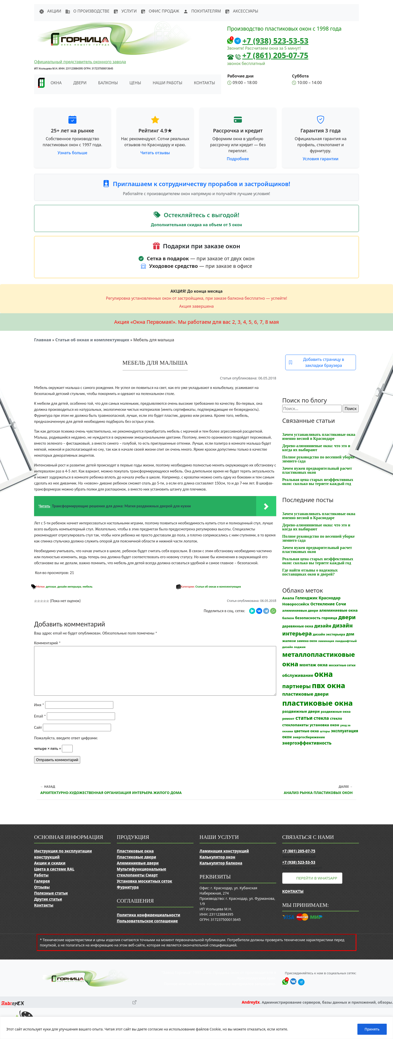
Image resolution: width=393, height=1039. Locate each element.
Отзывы (42, 887)
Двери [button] (79, 83)
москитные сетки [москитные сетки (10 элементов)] (342, 665)
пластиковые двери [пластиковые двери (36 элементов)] (305, 694)
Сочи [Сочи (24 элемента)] (341, 604)
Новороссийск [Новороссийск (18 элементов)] (295, 603)
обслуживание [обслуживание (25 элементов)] (297, 675)
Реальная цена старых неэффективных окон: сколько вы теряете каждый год (317, 481)
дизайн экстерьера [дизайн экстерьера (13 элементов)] (329, 634)
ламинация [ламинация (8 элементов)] (326, 641)
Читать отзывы (155, 152)
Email (40, 716)
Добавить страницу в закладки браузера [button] (316, 362)
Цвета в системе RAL (54, 868)
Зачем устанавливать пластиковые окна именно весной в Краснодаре (318, 436)
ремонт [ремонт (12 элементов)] (288, 718)
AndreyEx (251, 1002)
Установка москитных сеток (144, 881)
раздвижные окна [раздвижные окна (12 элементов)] (336, 711)
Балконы (108, 83)
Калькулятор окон (217, 856)
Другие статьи (48, 899)
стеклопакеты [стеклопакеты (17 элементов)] (295, 725)
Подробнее (238, 159)
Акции (50, 11)
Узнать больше (72, 152)
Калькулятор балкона (221, 862)
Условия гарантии (320, 159)
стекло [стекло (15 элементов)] (336, 718)
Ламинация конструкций (224, 850)
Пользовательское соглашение (147, 920)
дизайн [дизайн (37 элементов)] (322, 626)
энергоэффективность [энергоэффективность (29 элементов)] (307, 743)
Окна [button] (56, 83)
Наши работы (167, 83)
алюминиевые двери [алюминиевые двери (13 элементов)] (300, 610)
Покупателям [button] (202, 11)
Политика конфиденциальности (148, 914)
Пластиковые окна (135, 850)
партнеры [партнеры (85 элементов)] (296, 686)
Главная (42, 340)
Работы (41, 874)
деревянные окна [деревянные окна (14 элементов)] (297, 626)
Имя (39, 704)
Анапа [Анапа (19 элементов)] (288, 597)
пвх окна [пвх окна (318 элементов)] (328, 685)
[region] (196, 1028)
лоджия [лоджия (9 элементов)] (300, 647)
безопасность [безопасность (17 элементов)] (307, 617)
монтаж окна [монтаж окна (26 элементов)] (314, 665)
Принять (372, 1029)
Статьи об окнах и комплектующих (92, 340)
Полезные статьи (51, 893)
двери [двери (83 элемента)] (347, 617)
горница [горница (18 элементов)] (329, 617)
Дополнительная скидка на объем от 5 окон (196, 224)
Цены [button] (135, 83)
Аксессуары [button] (241, 11)
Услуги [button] (125, 11)
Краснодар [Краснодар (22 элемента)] (329, 598)
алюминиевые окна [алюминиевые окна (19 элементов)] (338, 610)
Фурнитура (128, 887)
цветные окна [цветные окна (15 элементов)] (306, 731)
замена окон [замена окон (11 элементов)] (307, 641)
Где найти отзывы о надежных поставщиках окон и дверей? (310, 572)
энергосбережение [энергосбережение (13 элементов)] (309, 737)
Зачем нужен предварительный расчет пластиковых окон (317, 470)
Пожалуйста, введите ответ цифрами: (66, 738)
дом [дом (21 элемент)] (350, 633)
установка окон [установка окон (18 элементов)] (324, 724)
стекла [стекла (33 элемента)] (321, 718)
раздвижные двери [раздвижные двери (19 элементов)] (301, 711)
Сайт (38, 727)
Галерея (42, 881)
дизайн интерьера (69, 586)
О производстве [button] (87, 11)
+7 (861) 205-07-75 (275, 55)
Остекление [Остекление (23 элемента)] (322, 604)
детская (51, 586)
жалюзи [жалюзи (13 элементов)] (289, 640)
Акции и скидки (49, 862)
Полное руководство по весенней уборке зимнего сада (318, 459)
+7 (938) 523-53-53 (275, 41)
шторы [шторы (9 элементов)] (325, 731)
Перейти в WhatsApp (316, 878)
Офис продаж (160, 11)
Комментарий (47, 643)
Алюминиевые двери (138, 862)
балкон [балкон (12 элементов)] (288, 618)
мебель (87, 586)
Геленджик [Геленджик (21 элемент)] (306, 597)
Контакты (204, 83)
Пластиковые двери (136, 856)
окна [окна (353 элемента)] (323, 674)
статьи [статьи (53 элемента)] (304, 717)
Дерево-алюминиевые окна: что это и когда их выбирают (316, 448)
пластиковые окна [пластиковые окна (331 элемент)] (317, 703)
